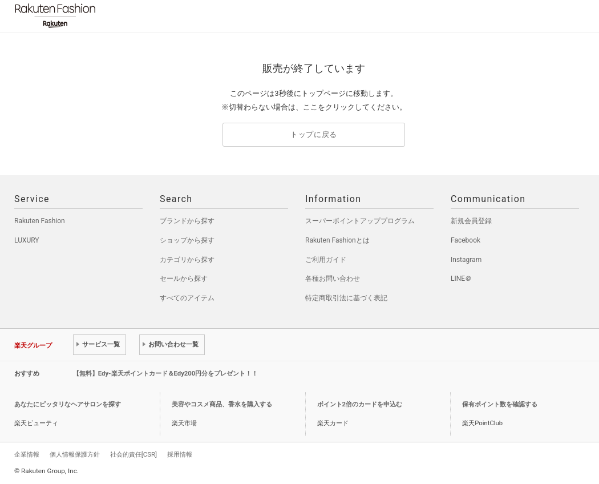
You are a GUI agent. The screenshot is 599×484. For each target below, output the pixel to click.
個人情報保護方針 (75, 454)
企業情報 (26, 454)
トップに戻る (313, 134)
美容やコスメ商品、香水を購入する (222, 404)
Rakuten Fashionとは (337, 240)
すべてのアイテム (187, 298)
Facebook (465, 240)
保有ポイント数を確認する (499, 404)
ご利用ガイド (325, 260)
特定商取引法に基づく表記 (346, 298)
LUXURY (26, 240)
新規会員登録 (471, 221)
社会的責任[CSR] (133, 454)
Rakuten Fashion (102, 16)
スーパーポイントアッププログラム (360, 221)
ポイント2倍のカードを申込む (359, 404)
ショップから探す (187, 240)
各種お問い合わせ (332, 279)
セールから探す (184, 279)
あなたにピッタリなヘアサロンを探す (67, 404)
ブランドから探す (187, 221)
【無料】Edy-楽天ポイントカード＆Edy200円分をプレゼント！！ (165, 373)
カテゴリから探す (187, 260)
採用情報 (179, 454)
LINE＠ (461, 279)
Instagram (466, 260)
